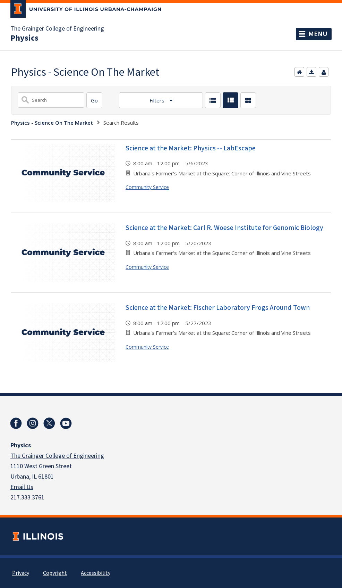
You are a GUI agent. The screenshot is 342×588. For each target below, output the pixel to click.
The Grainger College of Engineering (57, 29)
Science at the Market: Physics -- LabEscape (191, 148)
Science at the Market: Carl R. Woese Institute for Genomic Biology (224, 228)
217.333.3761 (27, 497)
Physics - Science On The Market (52, 122)
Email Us (21, 487)
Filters (157, 100)
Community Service (147, 187)
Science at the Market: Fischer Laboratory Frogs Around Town (218, 308)
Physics (24, 38)
